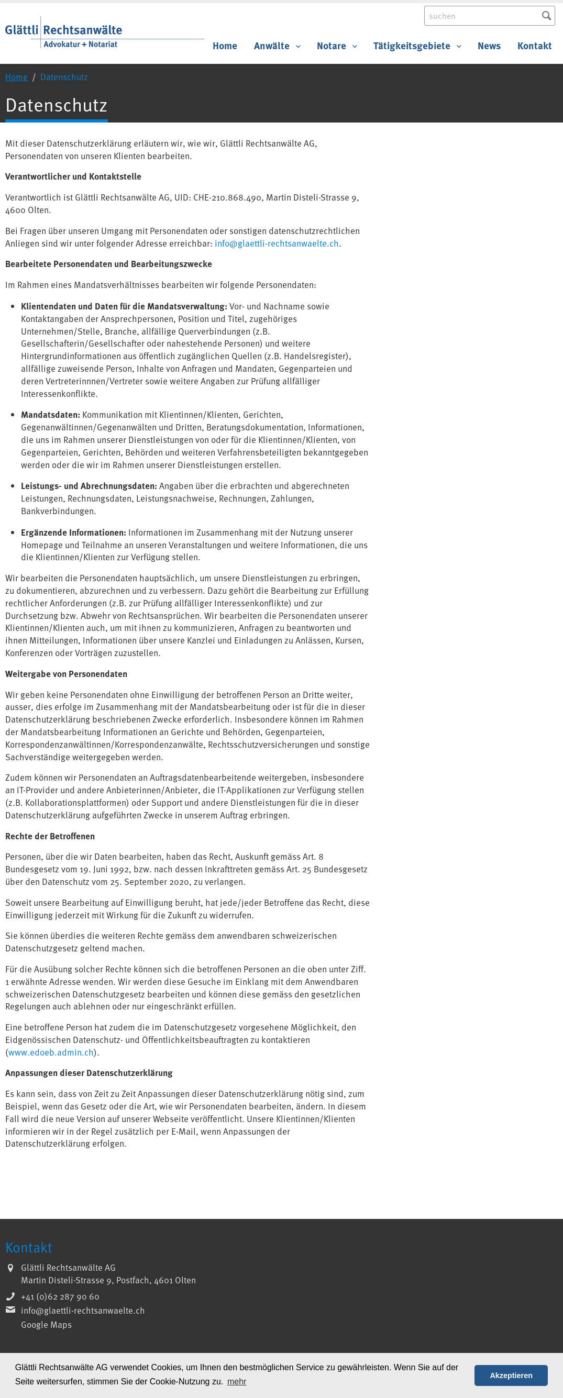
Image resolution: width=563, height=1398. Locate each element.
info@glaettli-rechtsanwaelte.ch (277, 243)
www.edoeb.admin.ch (51, 1052)
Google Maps (46, 1324)
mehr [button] (236, 1381)
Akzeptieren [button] (511, 1375)
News (489, 45)
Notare (331, 45)
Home (225, 45)
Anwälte (272, 45)
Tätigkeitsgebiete (411, 45)
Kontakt (534, 45)
